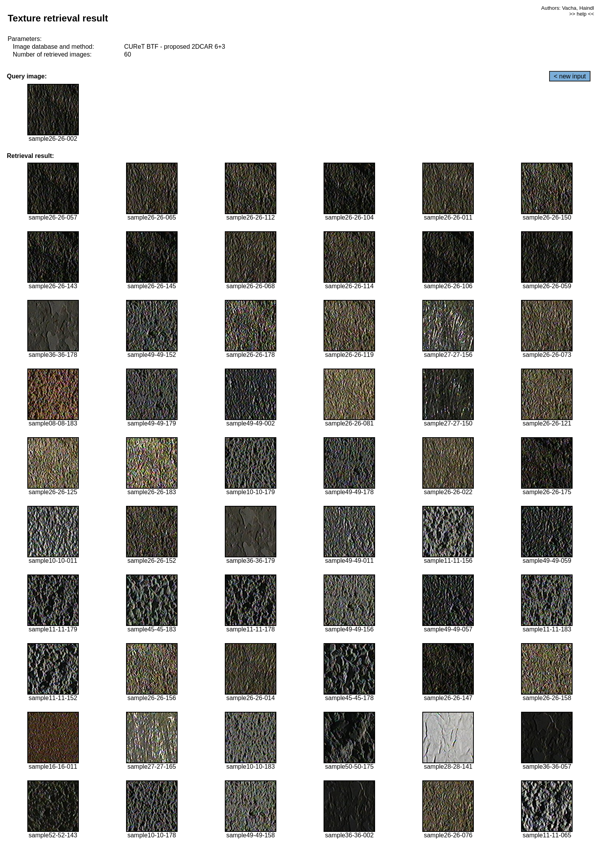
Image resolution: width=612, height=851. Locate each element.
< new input (570, 76)
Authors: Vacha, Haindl (567, 8)
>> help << (581, 14)
